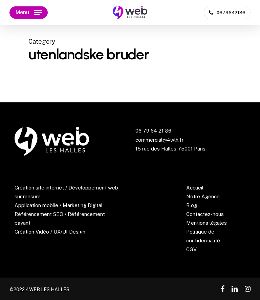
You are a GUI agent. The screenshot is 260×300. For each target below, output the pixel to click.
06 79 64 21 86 (153, 131)
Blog (191, 205)
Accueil (194, 188)
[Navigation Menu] (28, 12)
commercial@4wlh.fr (159, 140)
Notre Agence (203, 196)
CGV (191, 249)
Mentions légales (206, 223)
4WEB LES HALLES (47, 289)
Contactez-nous (205, 214)
